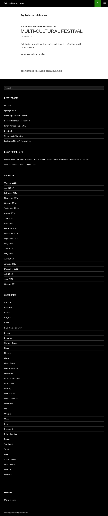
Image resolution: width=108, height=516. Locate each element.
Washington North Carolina (16, 115)
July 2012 (8, 274)
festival (40, 71)
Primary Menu (104, 3)
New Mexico (9, 393)
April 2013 (9, 259)
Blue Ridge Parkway (13, 328)
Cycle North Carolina (13, 136)
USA (54, 26)
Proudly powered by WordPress (16, 513)
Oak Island (8, 403)
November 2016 (11, 198)
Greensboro (9, 363)
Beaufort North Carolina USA (17, 120)
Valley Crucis (10, 459)
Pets (6, 424)
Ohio (6, 408)
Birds (6, 322)
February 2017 (10, 193)
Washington (9, 464)
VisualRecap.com (14, 3)
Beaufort (8, 307)
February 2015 (10, 228)
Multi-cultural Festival (52, 31)
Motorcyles (9, 383)
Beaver (7, 312)
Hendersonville (11, 368)
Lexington (8, 373)
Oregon (7, 414)
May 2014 (8, 243)
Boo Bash (8, 131)
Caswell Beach (10, 343)
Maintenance (10, 500)
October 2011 (10, 284)
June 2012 (8, 279)
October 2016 (10, 203)
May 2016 (8, 223)
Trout (6, 449)
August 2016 (9, 213)
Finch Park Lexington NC (15, 126)
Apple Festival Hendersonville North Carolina (69, 159)
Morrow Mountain (12, 378)
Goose (7, 358)
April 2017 (9, 188)
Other (39, 26)
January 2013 (10, 264)
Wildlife (7, 469)
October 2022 (10, 183)
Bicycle (7, 317)
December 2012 (11, 269)
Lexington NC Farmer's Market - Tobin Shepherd (25, 159)
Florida (7, 353)
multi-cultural (54, 71)
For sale (7, 105)
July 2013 (8, 248)
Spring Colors (10, 110)
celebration (28, 71)
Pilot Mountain (10, 434)
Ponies (7, 439)
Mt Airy (7, 388)
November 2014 (11, 233)
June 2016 (8, 218)
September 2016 (11, 208)
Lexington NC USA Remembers (17, 141)
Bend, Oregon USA (28, 164)
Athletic (7, 302)
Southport (8, 444)
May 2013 (8, 253)
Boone (7, 333)
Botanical (8, 338)
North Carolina (28, 26)
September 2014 (11, 238)
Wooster (8, 474)
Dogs (6, 348)
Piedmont (47, 26)
